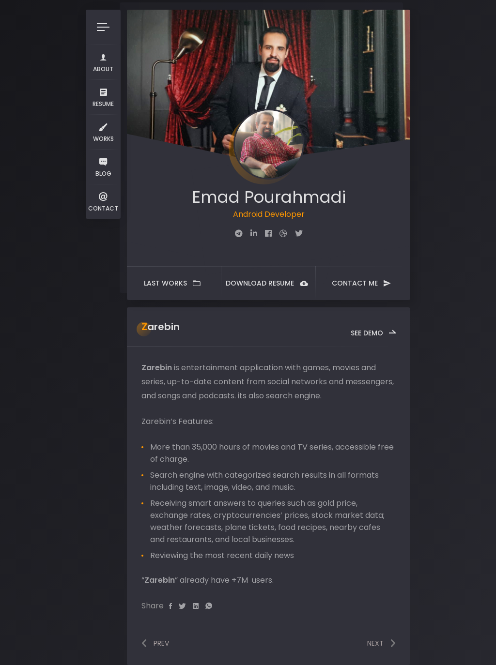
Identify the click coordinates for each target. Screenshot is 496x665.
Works (103, 131)
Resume (103, 96)
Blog (103, 166)
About (103, 61)
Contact (103, 201)
